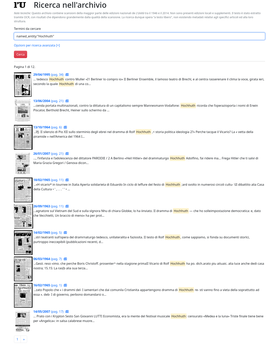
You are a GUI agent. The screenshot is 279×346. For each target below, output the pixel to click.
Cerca (20, 54)
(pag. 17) (48, 311)
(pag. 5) (48, 232)
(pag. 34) (48, 74)
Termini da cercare (27, 29)
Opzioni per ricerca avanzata (37, 45)
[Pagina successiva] (24, 339)
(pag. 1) (48, 285)
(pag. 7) (48, 259)
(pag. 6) (48, 127)
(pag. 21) (48, 101)
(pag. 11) (48, 180)
